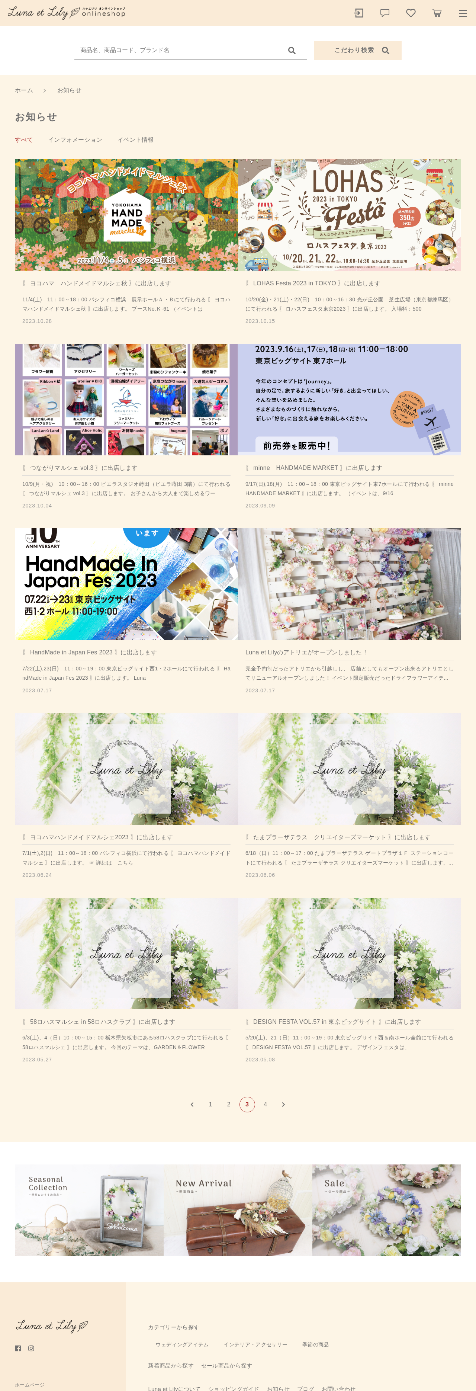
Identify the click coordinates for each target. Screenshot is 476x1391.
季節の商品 (315, 1344)
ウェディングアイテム (182, 1344)
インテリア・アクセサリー (255, 1344)
